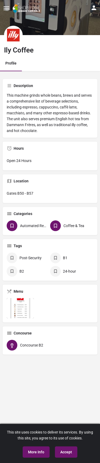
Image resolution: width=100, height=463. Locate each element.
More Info (36, 452)
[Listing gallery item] (20, 308)
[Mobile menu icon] (6, 8)
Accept (66, 452)
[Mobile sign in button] (93, 7)
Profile (11, 63)
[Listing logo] (13, 35)
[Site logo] (27, 8)
